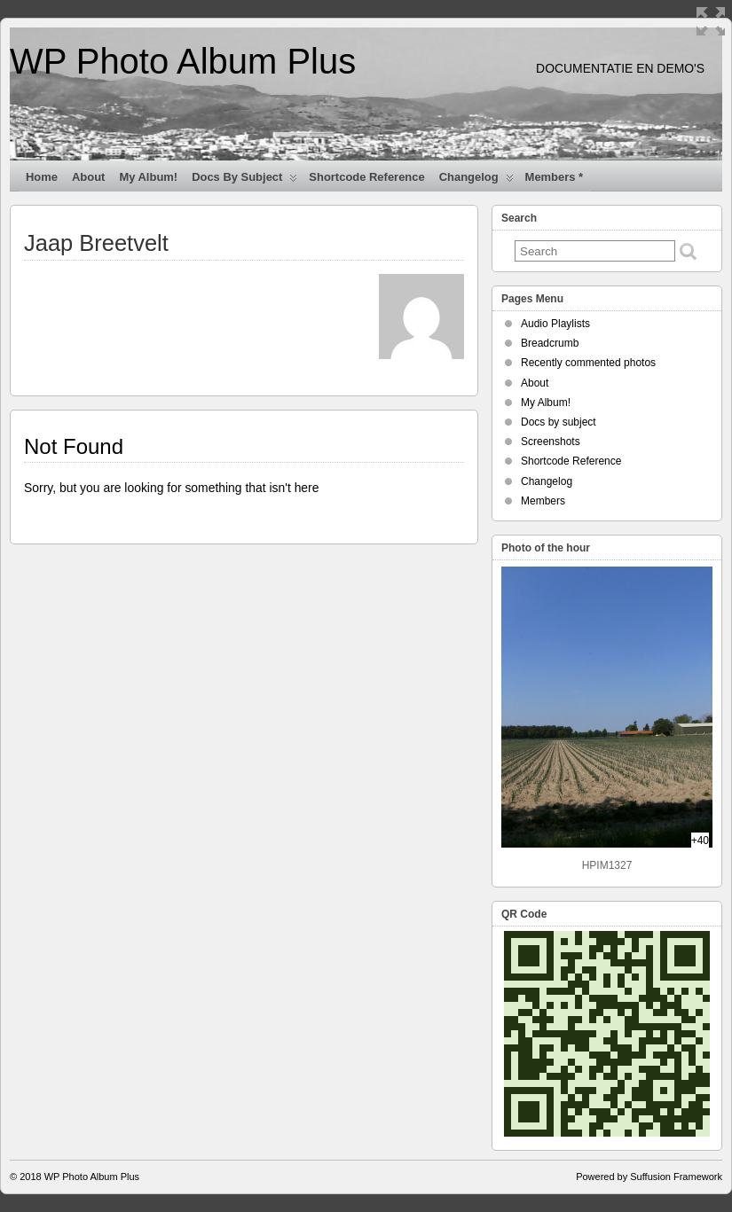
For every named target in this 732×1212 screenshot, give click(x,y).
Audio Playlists (555, 323)
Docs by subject (244, 181)
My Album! (148, 177)
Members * (554, 177)
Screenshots (550, 441)
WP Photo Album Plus (183, 61)
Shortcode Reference (366, 177)
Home (42, 177)
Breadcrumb (550, 343)
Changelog (476, 181)
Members (543, 501)
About (88, 177)
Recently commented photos (588, 362)
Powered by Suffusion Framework (649, 1176)
